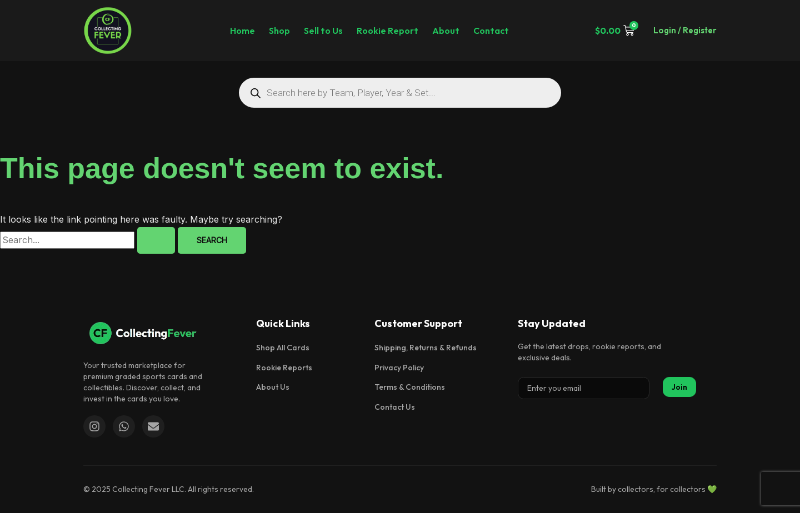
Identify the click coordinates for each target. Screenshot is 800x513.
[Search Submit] (156, 240)
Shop (279, 30)
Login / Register (685, 30)
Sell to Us (323, 30)
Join (679, 387)
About (445, 30)
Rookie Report (387, 30)
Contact (491, 30)
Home (242, 30)
